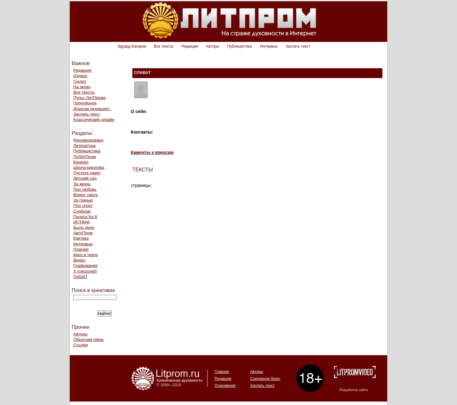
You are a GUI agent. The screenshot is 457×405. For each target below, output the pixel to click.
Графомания (85, 265)
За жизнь (82, 184)
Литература (84, 145)
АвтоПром (83, 232)
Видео (79, 260)
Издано (80, 75)
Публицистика (239, 46)
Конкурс (81, 162)
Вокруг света (85, 194)
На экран (81, 86)
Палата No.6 (85, 216)
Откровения (225, 385)
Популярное (84, 103)
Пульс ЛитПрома (89, 97)
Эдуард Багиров (131, 46)
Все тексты (164, 46)
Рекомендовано (88, 140)
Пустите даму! (87, 172)
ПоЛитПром (84, 156)
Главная (222, 371)
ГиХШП (80, 276)
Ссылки (80, 344)
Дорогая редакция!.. (92, 108)
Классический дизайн (93, 119)
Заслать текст (298, 46)
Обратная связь (88, 339)
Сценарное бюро (265, 378)
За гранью (83, 200)
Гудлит (79, 81)
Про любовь (84, 189)
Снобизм (81, 211)
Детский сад (84, 178)
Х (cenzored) (85, 271)
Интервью (269, 46)
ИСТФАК (81, 222)
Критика (81, 238)
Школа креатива (88, 167)
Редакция (189, 46)
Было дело (83, 227)
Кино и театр (85, 254)
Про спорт (83, 205)
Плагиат (81, 249)
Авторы (212, 46)
